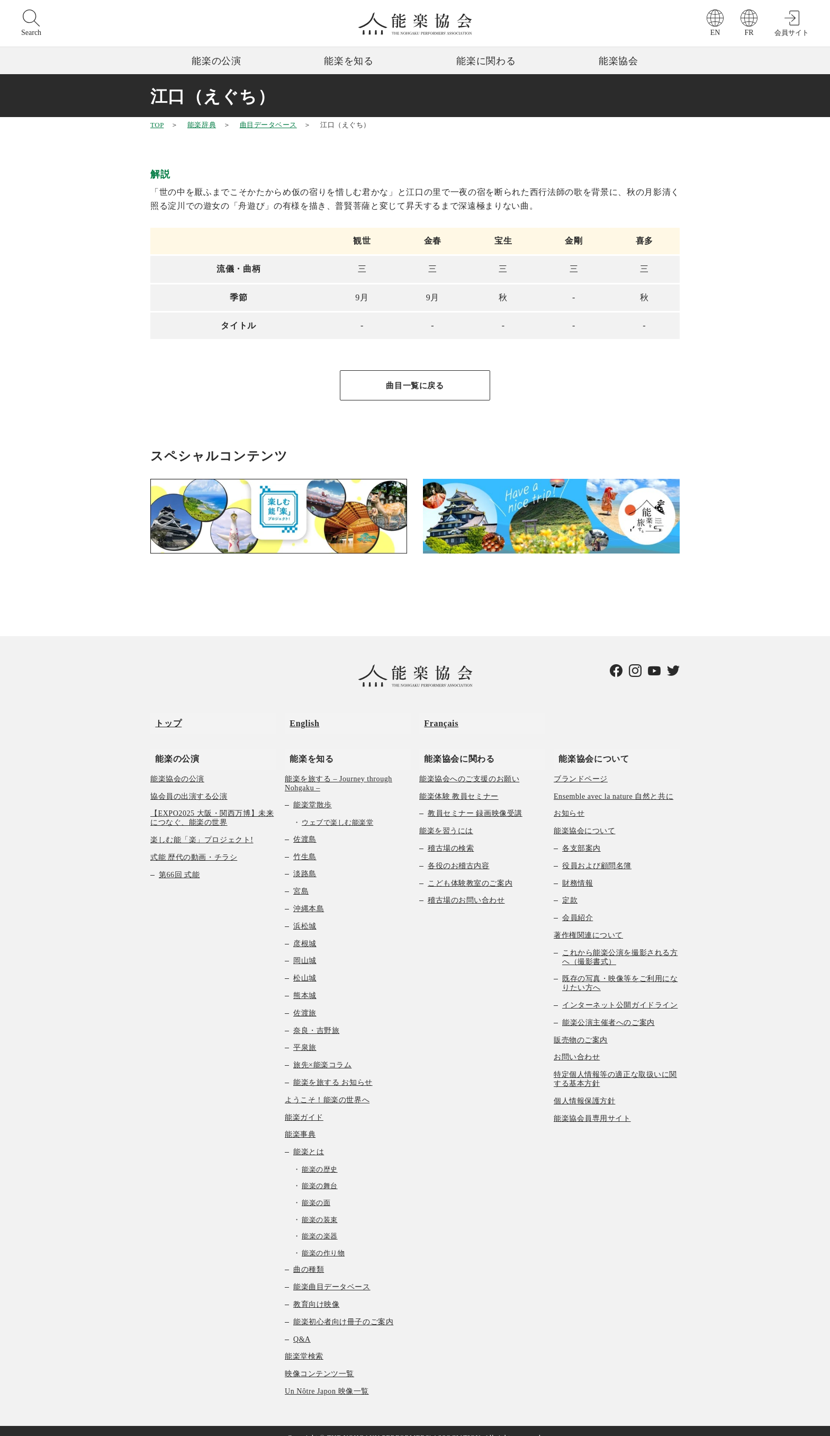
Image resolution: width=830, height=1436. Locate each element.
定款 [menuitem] (570, 887)
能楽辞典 (201, 125)
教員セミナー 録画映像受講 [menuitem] (475, 801)
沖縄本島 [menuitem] (308, 895)
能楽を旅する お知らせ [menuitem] (333, 1069)
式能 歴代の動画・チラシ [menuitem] (193, 844)
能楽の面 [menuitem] (316, 1189)
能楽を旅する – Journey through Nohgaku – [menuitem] (338, 770)
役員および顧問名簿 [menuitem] (596, 853)
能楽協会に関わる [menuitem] (454, 745)
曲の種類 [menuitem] (308, 1257)
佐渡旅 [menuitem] (305, 1000)
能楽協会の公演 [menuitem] (177, 766)
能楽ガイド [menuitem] (304, 1104)
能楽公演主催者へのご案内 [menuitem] (608, 1009)
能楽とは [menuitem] (308, 1139)
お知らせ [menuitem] (569, 801)
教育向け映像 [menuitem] (316, 1291)
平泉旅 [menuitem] (305, 1035)
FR (748, 33)
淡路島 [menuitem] (305, 861)
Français (436, 719)
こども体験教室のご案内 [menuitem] (470, 870)
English (299, 719)
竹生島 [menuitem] (305, 844)
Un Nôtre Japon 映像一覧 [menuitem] (327, 1378)
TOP (157, 125)
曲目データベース (268, 125)
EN (715, 33)
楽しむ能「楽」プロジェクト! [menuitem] (202, 827)
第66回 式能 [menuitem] (179, 862)
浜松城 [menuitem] (305, 913)
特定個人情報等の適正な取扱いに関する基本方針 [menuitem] (615, 1065)
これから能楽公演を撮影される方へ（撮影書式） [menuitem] (620, 943)
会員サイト (791, 33)
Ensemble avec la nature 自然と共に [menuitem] (613, 783)
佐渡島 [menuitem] (305, 826)
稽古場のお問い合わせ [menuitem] (466, 887)
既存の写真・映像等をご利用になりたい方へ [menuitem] (620, 970)
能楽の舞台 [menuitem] (320, 1173)
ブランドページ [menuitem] (581, 766)
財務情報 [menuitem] (577, 870)
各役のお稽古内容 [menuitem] (458, 853)
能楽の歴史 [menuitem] (320, 1156)
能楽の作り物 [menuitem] (323, 1240)
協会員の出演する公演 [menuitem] (189, 783)
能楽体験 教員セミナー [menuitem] (459, 783)
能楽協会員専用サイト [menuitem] (592, 1105)
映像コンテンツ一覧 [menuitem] (319, 1361)
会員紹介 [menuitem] (577, 905)
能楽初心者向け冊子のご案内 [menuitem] (343, 1309)
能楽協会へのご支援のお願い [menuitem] (469, 766)
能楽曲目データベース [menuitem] (332, 1274)
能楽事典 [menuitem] (300, 1122)
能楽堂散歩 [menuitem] (312, 792)
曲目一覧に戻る (415, 385)
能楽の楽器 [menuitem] (320, 1223)
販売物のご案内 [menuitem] (581, 1027)
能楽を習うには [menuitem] (446, 818)
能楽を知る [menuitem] (307, 745)
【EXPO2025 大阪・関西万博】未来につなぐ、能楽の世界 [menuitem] (212, 805)
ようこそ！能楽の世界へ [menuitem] (327, 1087)
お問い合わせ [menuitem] (577, 1044)
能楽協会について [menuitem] (589, 745)
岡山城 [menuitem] (305, 948)
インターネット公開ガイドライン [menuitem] (620, 992)
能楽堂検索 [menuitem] (304, 1344)
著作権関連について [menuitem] (588, 922)
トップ (163, 719)
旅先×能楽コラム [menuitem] (322, 1052)
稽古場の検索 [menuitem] (451, 835)
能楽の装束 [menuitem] (320, 1206)
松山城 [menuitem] (305, 965)
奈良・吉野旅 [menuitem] (316, 1017)
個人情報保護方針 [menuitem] (584, 1088)
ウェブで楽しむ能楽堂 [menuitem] (337, 810)
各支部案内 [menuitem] (581, 835)
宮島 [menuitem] (301, 878)
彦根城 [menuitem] (305, 930)
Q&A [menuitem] (302, 1326)
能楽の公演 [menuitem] (172, 745)
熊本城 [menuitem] (305, 982)
